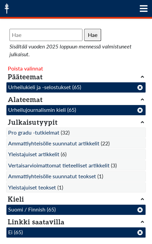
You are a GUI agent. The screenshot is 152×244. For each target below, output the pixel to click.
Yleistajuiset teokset (32, 187)
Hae (92, 35)
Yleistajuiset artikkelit (33, 154)
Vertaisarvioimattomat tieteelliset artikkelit (59, 165)
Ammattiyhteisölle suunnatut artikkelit (53, 143)
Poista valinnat (25, 68)
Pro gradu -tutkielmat (33, 132)
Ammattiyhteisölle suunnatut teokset (52, 176)
